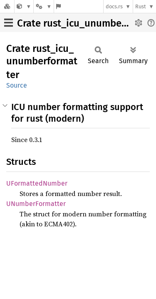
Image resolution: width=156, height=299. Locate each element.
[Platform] (44, 6)
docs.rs (114, 6)
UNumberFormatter (36, 204)
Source (16, 85)
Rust (140, 6)
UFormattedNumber (36, 183)
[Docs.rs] (7, 6)
